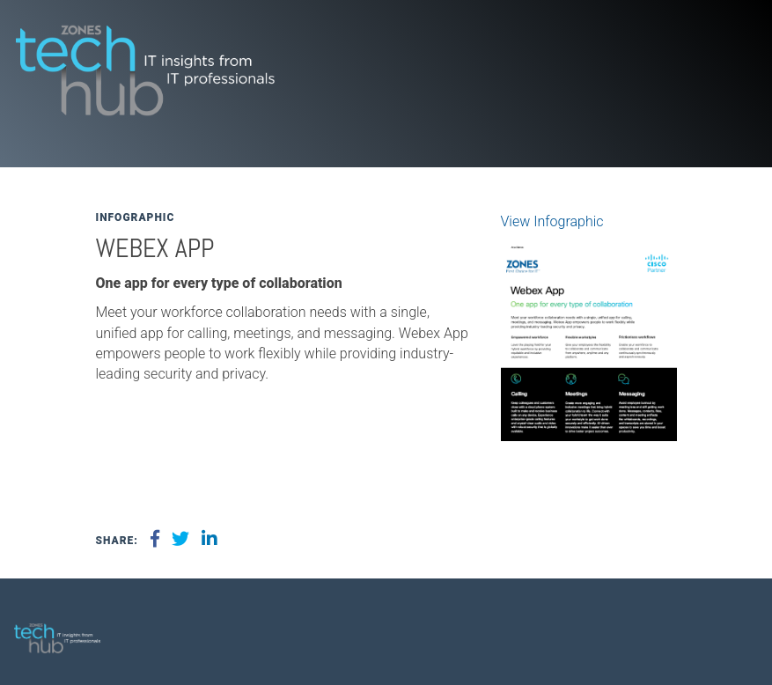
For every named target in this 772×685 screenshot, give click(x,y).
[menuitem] (732, 631)
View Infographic (552, 221)
